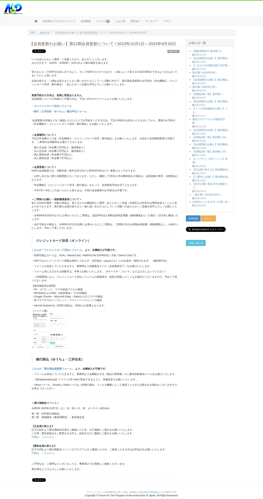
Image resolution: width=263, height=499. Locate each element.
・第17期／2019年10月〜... (207, 194)
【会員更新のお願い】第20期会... (211, 130)
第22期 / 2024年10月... (205, 72)
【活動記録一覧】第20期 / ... (208, 94)
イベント (103, 21)
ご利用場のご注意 (135, 492)
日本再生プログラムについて (59, 21)
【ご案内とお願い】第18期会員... (211, 176)
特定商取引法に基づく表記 (116, 492)
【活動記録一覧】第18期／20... (210, 151)
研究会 (135, 21)
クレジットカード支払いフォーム (53, 106)
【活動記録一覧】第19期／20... (210, 137)
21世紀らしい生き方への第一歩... (211, 201)
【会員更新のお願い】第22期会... (211, 79)
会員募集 (86, 21)
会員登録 (193, 218)
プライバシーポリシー (95, 492)
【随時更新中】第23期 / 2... (207, 51)
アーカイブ (151, 21)
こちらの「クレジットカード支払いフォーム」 (58, 250)
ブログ (167, 21)
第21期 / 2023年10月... (205, 86)
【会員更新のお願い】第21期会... (211, 101)
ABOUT (168, 492)
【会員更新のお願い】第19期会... (211, 144)
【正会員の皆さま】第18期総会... (211, 169)
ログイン (208, 218)
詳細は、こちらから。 (44, 436)
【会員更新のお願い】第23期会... (211, 58)
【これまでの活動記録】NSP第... (211, 65)
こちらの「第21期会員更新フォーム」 (53, 368)
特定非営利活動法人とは (154, 492)
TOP (32, 32)
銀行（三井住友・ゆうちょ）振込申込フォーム (60, 111)
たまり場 (120, 21)
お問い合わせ (195, 243)
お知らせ (45, 32)
